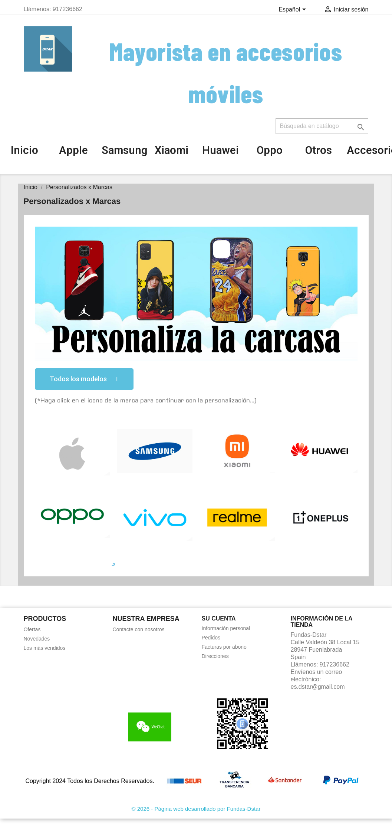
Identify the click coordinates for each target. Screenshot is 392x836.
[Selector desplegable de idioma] (293, 10)
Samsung (124, 150)
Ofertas (32, 629)
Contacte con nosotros (139, 629)
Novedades (37, 639)
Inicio (24, 150)
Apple (73, 150)
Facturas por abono (224, 647)
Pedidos (211, 638)
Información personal (226, 628)
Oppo (270, 150)
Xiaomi (171, 150)
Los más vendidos (45, 648)
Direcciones (215, 656)
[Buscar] (322, 126)
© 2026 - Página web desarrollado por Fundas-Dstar (196, 809)
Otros (318, 150)
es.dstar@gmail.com (318, 687)
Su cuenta (219, 618)
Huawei (220, 150)
